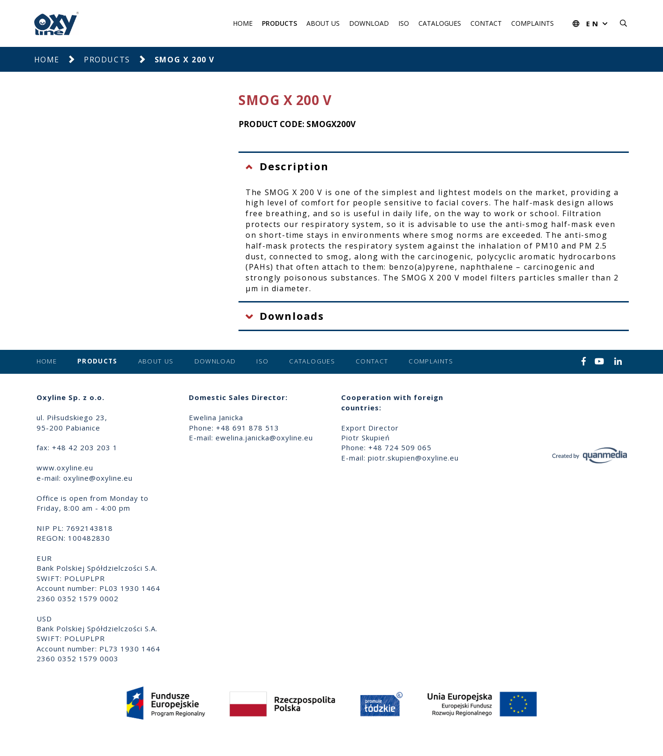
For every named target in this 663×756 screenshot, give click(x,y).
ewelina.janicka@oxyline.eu (264, 437)
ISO (403, 23)
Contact (486, 23)
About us (323, 23)
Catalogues (439, 23)
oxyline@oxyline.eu (98, 478)
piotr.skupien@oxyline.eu (413, 457)
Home (243, 23)
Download (369, 23)
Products (279, 23)
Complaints (532, 23)
